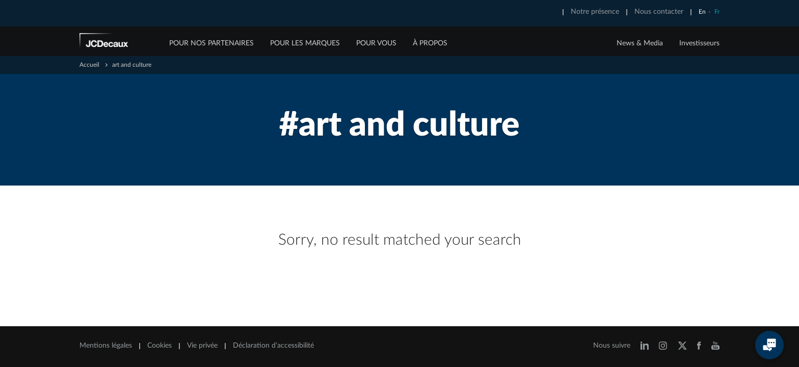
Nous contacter (658, 11)
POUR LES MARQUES (305, 43)
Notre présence (595, 11)
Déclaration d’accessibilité (273, 345)
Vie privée (202, 345)
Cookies (159, 345)
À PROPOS (430, 43)
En (702, 12)
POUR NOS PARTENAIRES (211, 43)
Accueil (89, 65)
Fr (717, 12)
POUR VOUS (376, 43)
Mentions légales (105, 345)
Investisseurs (699, 43)
